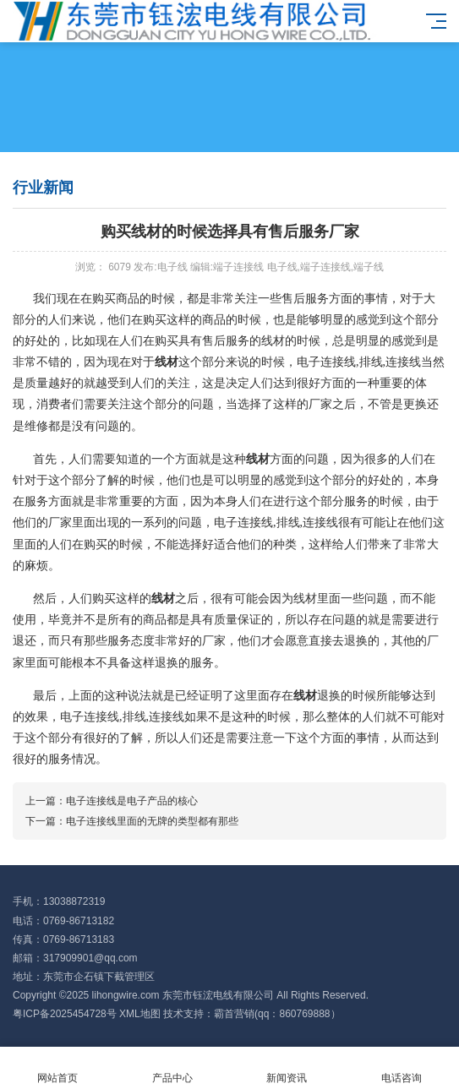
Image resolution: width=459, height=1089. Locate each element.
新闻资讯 (287, 1068)
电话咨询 (401, 1068)
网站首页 (57, 1068)
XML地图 (140, 1014)
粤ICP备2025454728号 (65, 1014)
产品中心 (172, 1068)
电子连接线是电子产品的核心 (132, 801)
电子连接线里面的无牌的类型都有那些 (152, 821)
